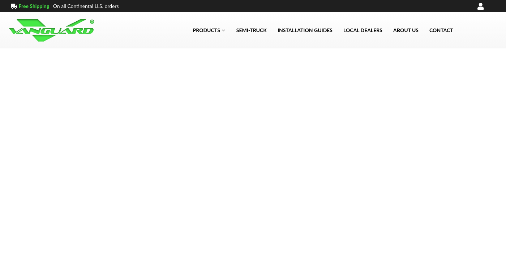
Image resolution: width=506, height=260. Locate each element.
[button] (209, 30)
